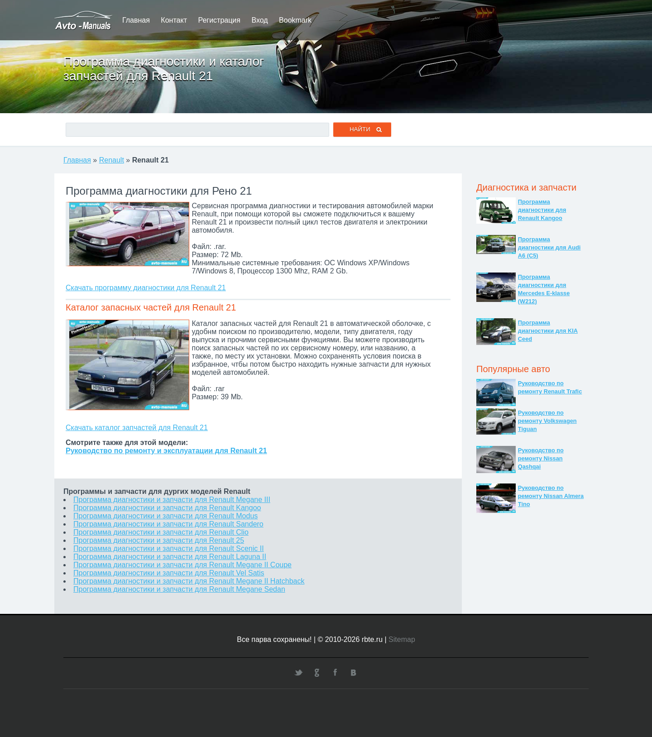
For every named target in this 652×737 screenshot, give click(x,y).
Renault (111, 160)
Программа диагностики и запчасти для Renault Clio (161, 532)
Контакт (174, 20)
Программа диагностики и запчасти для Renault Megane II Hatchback (188, 581)
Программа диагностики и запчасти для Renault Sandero (168, 524)
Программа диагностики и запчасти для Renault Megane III (171, 499)
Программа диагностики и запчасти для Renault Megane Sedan (179, 589)
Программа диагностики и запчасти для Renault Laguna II (169, 556)
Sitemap (401, 639)
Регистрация (219, 20)
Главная (136, 20)
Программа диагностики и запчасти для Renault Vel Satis (168, 573)
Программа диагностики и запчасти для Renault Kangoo (167, 508)
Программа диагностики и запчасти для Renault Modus (165, 516)
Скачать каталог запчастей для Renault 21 (137, 427)
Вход (259, 20)
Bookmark (295, 20)
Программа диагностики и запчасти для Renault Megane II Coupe (182, 565)
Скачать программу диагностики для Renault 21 (146, 288)
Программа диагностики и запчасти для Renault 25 (158, 540)
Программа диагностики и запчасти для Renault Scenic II (168, 548)
